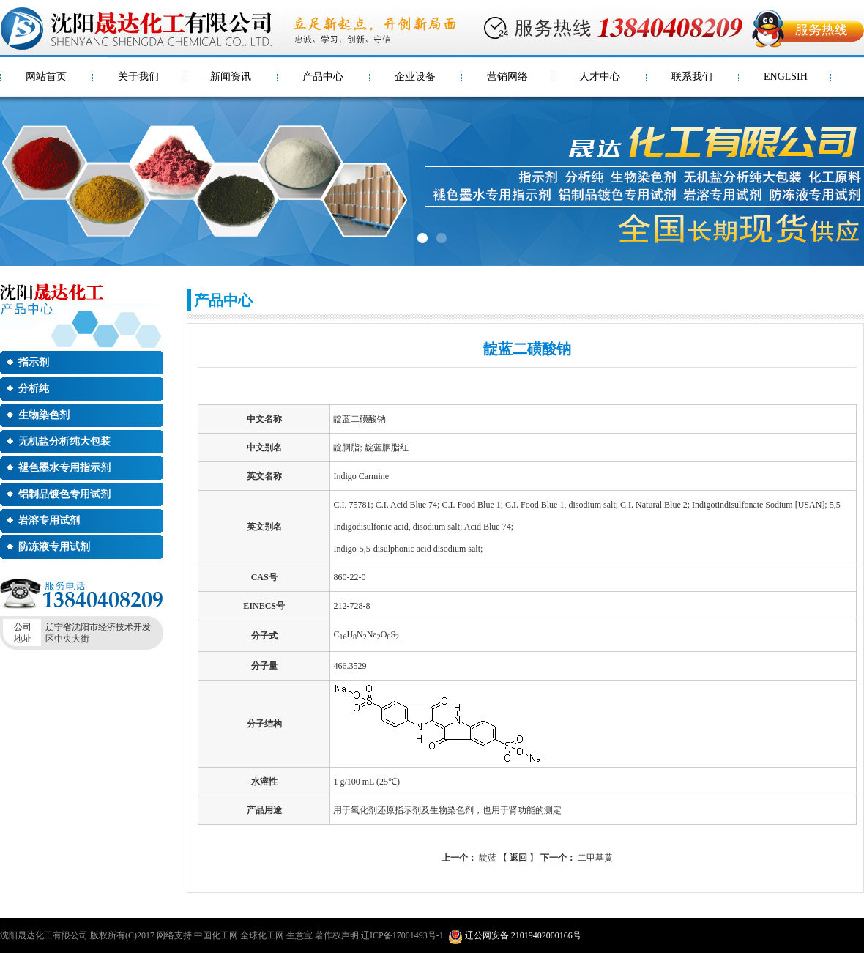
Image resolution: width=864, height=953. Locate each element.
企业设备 (415, 76)
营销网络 (507, 76)
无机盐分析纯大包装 (64, 441)
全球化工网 (262, 935)
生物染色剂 (44, 414)
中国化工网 (216, 935)
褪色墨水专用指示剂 (64, 467)
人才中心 (599, 76)
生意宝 (299, 935)
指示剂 (33, 362)
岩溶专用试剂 (49, 520)
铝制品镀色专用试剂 (64, 494)
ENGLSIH (786, 76)
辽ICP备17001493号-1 (402, 935)
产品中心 (322, 76)
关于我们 (138, 76)
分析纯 (33, 388)
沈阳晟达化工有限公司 (44, 935)
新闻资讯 (230, 76)
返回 (518, 858)
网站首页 (46, 76)
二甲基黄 (576, 858)
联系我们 (691, 76)
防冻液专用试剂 (54, 546)
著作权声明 (337, 935)
